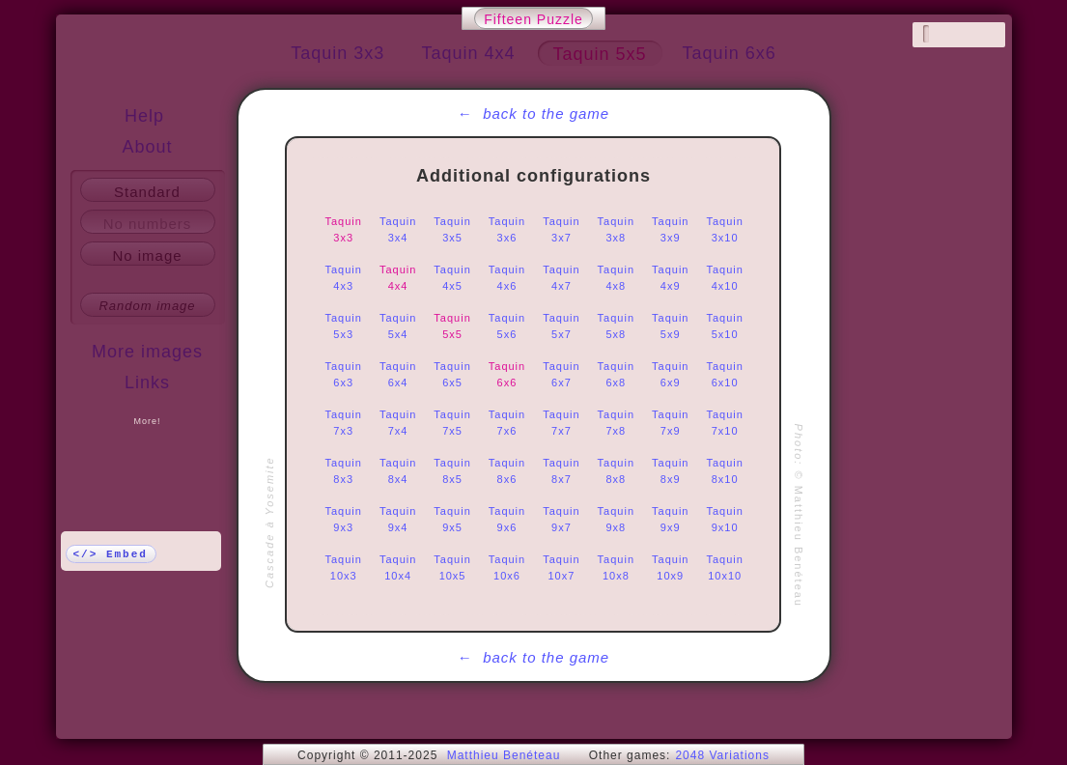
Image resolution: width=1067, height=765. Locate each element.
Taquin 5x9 (670, 326)
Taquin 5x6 (507, 326)
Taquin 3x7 (561, 229)
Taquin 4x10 (724, 278)
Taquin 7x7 (561, 423)
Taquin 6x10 (724, 374)
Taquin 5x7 (561, 326)
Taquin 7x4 (397, 423)
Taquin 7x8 (616, 423)
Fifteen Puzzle (533, 19)
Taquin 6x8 (616, 374)
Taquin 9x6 (507, 519)
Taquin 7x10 (724, 423)
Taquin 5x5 (452, 326)
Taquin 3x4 (397, 229)
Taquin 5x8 (616, 326)
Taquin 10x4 (397, 567)
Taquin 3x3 (343, 229)
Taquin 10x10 (724, 567)
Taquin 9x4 (397, 519)
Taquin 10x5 (452, 567)
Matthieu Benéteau (504, 755)
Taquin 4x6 (507, 278)
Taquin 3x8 (616, 229)
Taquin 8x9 (670, 471)
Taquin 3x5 (452, 229)
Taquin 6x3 (343, 374)
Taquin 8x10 (724, 471)
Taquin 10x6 (507, 567)
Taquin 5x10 (724, 326)
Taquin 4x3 (343, 278)
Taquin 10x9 (670, 567)
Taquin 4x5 (452, 278)
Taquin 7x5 (452, 423)
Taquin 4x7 (561, 278)
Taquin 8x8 (616, 471)
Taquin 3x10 (724, 229)
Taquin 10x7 (561, 567)
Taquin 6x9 (670, 374)
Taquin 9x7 (561, 519)
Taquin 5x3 (343, 326)
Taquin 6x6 (507, 374)
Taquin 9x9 (670, 519)
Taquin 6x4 (397, 374)
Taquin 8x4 (397, 471)
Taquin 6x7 (561, 374)
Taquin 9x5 (452, 519)
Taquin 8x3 (343, 471)
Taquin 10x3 (343, 567)
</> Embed (110, 554)
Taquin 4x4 (397, 278)
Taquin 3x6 (507, 229)
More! (146, 421)
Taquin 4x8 (616, 278)
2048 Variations (722, 755)
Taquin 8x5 (452, 471)
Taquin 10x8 (616, 567)
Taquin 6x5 (452, 374)
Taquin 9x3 (343, 519)
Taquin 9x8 (616, 519)
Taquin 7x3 (343, 423)
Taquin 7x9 (670, 423)
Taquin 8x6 (507, 471)
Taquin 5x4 (397, 326)
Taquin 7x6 (507, 423)
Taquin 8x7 (561, 471)
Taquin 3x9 (670, 229)
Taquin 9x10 (724, 519)
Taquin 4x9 (670, 278)
